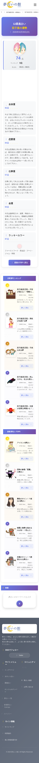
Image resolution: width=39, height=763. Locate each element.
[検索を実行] (19, 604)
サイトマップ (8, 729)
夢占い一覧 (7, 701)
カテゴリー (7, 716)
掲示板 (24, 670)
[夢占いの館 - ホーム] (12, 5)
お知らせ (25, 676)
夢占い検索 (26, 683)
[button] (35, 4)
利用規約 (6, 736)
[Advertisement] (19, 85)
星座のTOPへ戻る (19, 262)
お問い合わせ (27, 689)
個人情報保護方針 (9, 742)
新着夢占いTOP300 (7, 708)
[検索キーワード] (19, 597)
